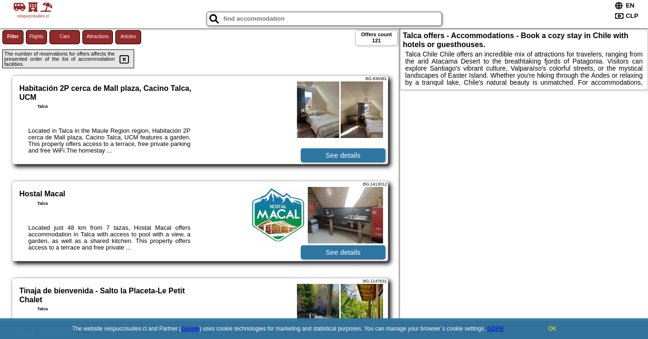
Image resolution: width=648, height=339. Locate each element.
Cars (65, 36)
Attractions (98, 36)
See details (343, 155)
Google (190, 328)
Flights (36, 36)
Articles (128, 36)
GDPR (495, 328)
